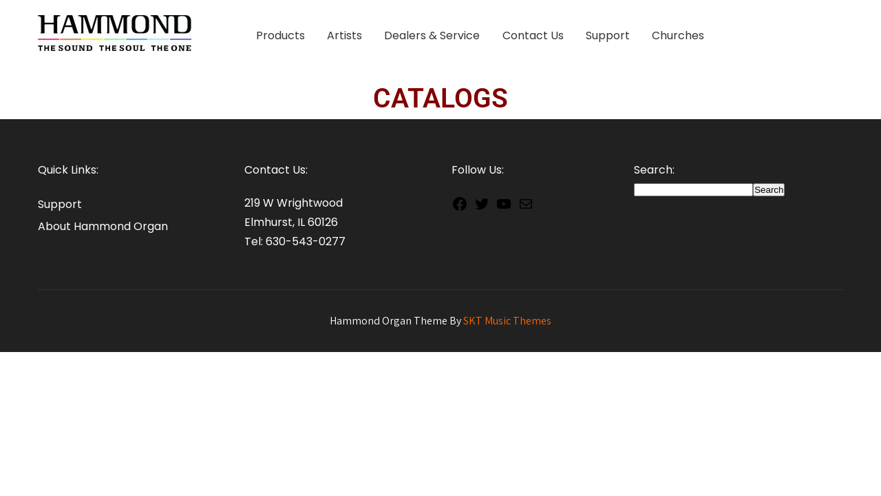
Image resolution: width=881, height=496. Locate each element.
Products (280, 35)
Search (768, 190)
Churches (678, 35)
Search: (654, 170)
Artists (344, 35)
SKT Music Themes (507, 320)
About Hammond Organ (103, 226)
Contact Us (533, 35)
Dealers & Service (432, 35)
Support (608, 35)
